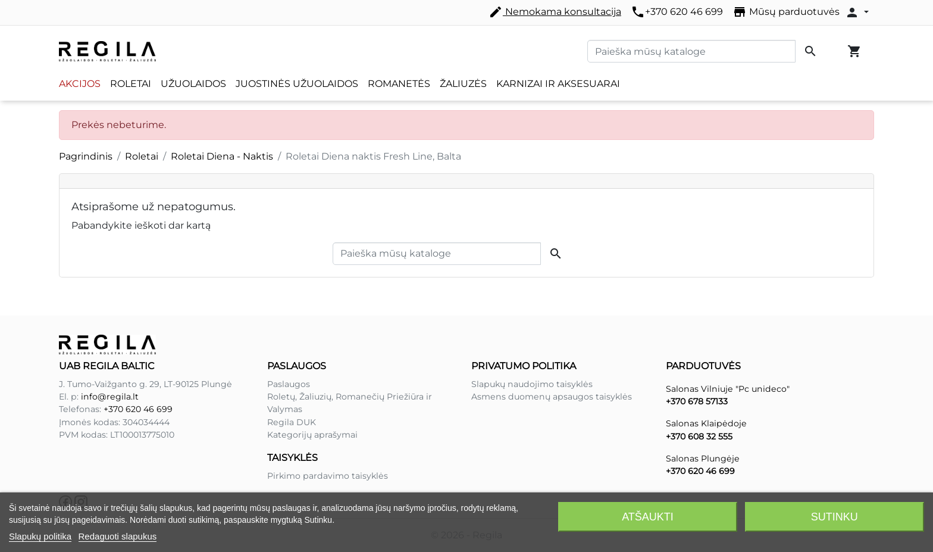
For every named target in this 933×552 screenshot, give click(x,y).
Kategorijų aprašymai (312, 434)
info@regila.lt (110, 396)
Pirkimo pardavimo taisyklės (327, 475)
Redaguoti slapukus (118, 536)
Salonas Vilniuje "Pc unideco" (728, 388)
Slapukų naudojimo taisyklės (532, 384)
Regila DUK (291, 422)
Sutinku (834, 517)
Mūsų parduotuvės (786, 12)
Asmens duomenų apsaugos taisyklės (551, 396)
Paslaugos (288, 384)
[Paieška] (691, 51)
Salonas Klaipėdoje (706, 423)
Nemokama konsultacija (555, 12)
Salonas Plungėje (703, 458)
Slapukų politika (40, 536)
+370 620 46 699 (677, 12)
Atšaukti (648, 517)
